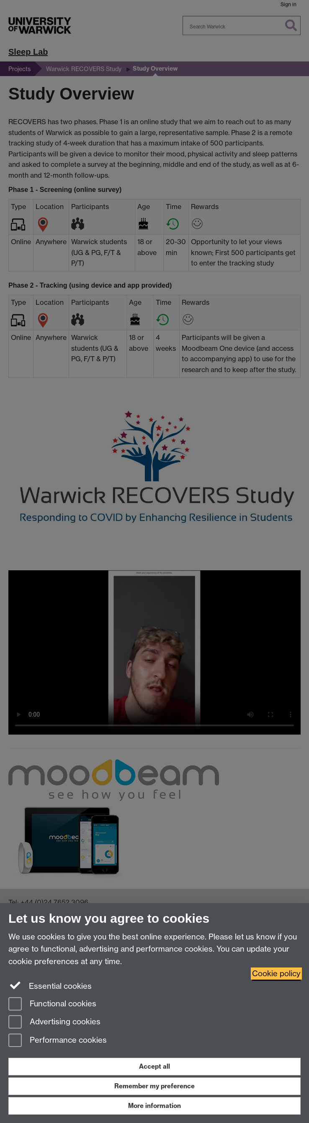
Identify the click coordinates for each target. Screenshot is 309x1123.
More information (154, 1106)
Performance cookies (57, 1041)
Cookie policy (276, 973)
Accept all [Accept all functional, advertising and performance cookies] (154, 1066)
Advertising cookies (54, 1022)
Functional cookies (52, 1004)
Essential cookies (50, 985)
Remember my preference (154, 1086)
